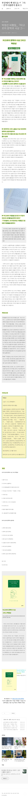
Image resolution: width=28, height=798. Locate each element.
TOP (25, 794)
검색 (22, 3)
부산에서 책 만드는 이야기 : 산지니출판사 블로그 (13, 3)
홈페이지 (8, 8)
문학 (10, 719)
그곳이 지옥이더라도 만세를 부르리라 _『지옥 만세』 (11, 730)
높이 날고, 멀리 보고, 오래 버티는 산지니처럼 (10, 774)
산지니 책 (16, 8)
